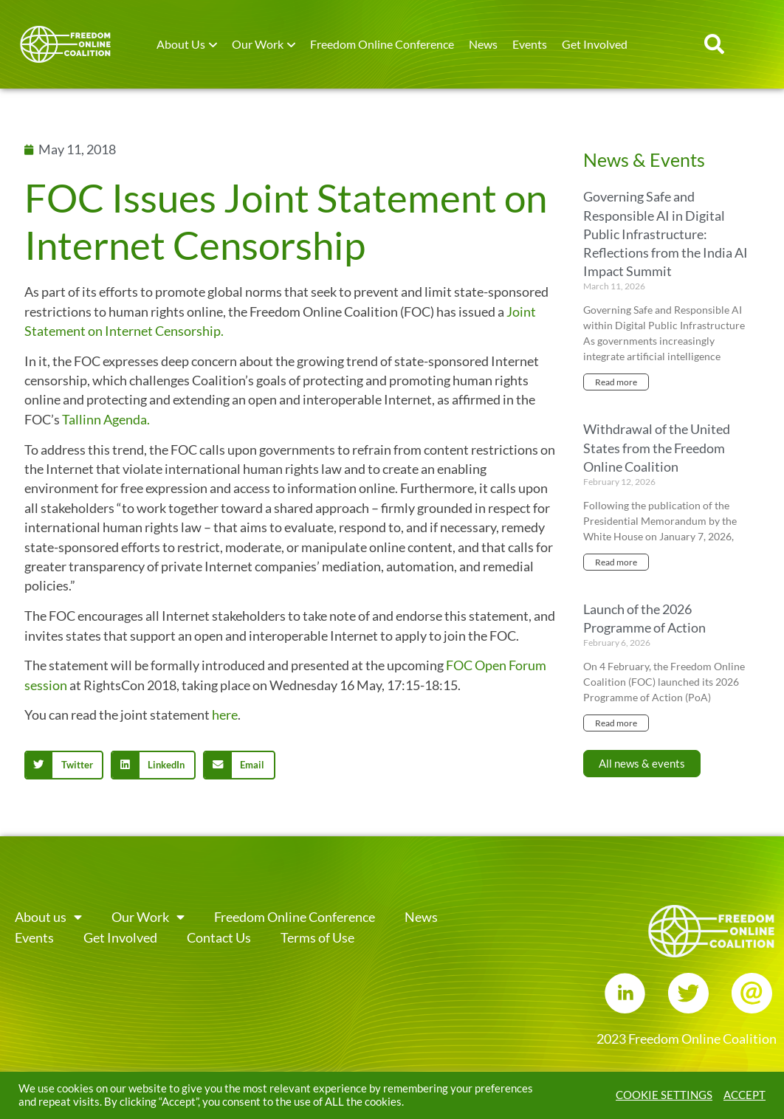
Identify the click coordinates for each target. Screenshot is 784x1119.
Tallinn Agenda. (106, 419)
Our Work (257, 44)
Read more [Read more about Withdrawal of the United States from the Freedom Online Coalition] (616, 562)
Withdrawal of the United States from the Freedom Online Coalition (656, 447)
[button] (714, 44)
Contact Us (219, 938)
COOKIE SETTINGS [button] (664, 1095)
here (225, 715)
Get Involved (594, 44)
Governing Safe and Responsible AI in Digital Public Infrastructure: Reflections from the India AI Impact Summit (665, 233)
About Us (181, 44)
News (483, 44)
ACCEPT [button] (744, 1095)
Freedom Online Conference (382, 44)
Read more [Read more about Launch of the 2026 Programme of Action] (616, 723)
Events (529, 44)
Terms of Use (317, 938)
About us (48, 917)
